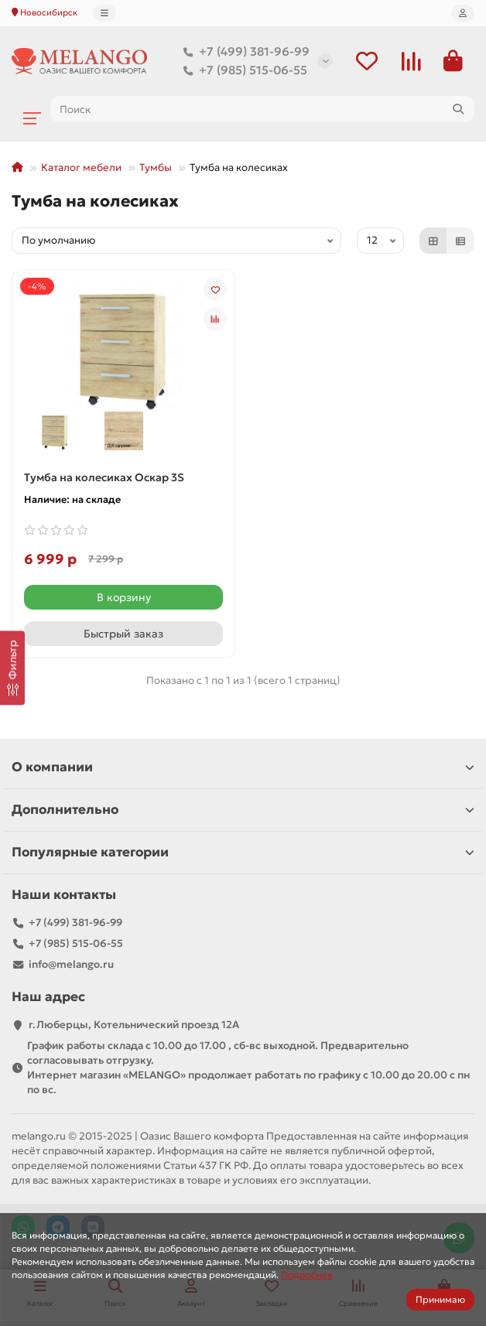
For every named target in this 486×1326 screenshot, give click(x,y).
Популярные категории (243, 852)
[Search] (262, 109)
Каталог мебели (81, 167)
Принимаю (440, 1299)
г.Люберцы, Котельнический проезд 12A (134, 1024)
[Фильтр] (12, 668)
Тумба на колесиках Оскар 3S (104, 477)
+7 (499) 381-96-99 (243, 51)
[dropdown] (104, 13)
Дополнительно (243, 809)
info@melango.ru (71, 964)
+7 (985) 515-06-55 (242, 70)
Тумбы (155, 167)
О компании (243, 767)
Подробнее (307, 1274)
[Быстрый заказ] (123, 633)
